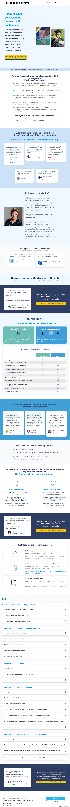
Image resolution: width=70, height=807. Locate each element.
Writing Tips (58, 2)
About (39, 2)
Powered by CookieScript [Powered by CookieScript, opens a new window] (64, 806)
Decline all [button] (55, 801)
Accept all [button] (55, 798)
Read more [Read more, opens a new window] (24, 798)
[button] (23, 805)
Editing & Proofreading (48, 2)
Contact (64, 2)
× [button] (68, 794)
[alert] (35, 800)
